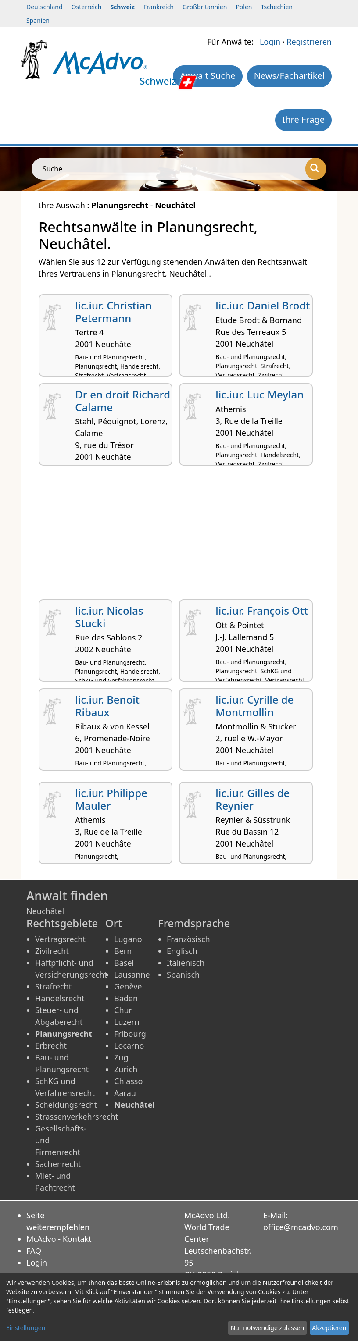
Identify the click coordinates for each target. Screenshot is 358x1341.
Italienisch (185, 962)
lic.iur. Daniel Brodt (262, 305)
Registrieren (309, 41)
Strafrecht (53, 986)
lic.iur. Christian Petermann (113, 311)
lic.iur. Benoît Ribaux (107, 705)
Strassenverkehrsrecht (76, 1116)
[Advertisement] (179, 535)
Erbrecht (51, 1045)
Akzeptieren (329, 1327)
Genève (128, 986)
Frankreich (158, 7)
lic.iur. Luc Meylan (259, 394)
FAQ (33, 1250)
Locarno (129, 1045)
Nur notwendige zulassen (267, 1327)
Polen (244, 7)
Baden (126, 998)
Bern (123, 951)
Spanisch (183, 974)
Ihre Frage (303, 119)
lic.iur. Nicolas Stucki (109, 616)
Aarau (125, 1093)
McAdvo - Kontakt (59, 1239)
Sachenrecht (58, 1164)
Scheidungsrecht (66, 1104)
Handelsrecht (60, 998)
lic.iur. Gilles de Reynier (252, 799)
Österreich (87, 7)
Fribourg (130, 1033)
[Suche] (315, 169)
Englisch (182, 951)
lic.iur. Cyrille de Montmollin (254, 705)
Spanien (38, 20)
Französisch (188, 939)
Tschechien (277, 7)
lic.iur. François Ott (261, 610)
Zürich (125, 1069)
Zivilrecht (52, 951)
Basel (124, 962)
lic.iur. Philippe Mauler (111, 799)
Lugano (128, 939)
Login (270, 41)
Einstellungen (25, 1327)
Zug (121, 1057)
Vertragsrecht (60, 939)
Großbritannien (205, 7)
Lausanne (132, 974)
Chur (123, 1010)
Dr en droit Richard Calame (122, 400)
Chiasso (128, 1081)
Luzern (127, 1022)
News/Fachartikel (289, 76)
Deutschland (44, 7)
